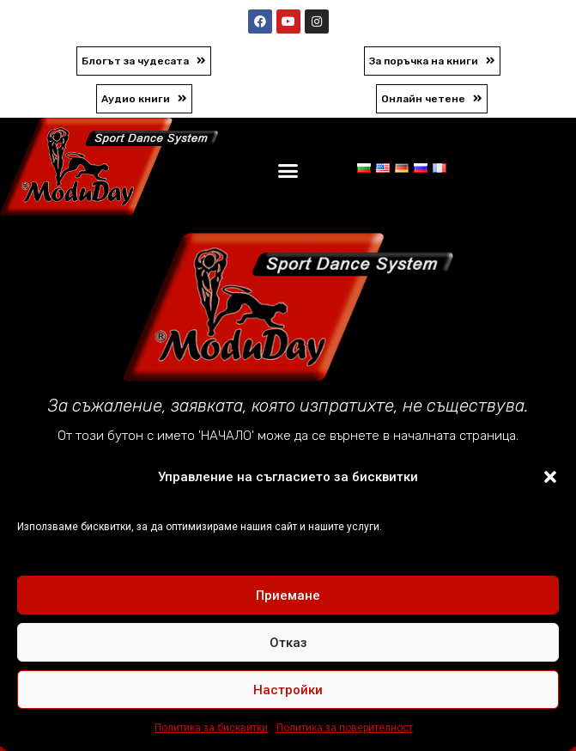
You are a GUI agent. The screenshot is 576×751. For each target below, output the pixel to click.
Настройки (288, 690)
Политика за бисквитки (211, 728)
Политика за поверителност (344, 728)
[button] (550, 476)
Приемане (288, 595)
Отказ (288, 642)
